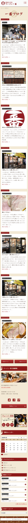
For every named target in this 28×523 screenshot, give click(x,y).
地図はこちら (13, 406)
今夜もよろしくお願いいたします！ (13, 479)
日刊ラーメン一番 (7, 465)
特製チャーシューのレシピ (9, 467)
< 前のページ (5, 361)
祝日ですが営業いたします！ (13, 494)
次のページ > (23, 361)
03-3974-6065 (5, 387)
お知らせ (5, 462)
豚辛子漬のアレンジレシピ (9, 470)
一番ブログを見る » (21, 503)
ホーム (2, 8)
